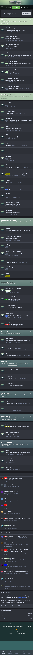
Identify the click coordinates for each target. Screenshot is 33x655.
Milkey (22, 600)
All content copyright (14, 633)
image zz (13, 160)
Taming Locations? (12, 276)
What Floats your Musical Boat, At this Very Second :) (17, 452)
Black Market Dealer (11, 247)
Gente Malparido (24, 596)
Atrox (6, 152)
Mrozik (15, 600)
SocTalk (7, 193)
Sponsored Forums (6, 332)
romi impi (16, 121)
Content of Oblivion (8, 512)
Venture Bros (19, 182)
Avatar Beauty (9, 267)
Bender (9, 599)
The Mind (7, 600)
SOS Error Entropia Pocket (12, 38)
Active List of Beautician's (12, 269)
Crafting (7, 245)
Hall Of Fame (8, 210)
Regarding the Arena (11, 189)
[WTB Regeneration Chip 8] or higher (13, 137)
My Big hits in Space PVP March (12, 212)
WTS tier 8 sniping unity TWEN (13, 505)
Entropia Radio (9, 383)
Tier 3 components (10, 565)
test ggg (7, 469)
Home (29, 626)
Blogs (6, 401)
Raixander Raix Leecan (17, 428)
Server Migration (9, 378)
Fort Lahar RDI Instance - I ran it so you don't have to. (18, 120)
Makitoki (15, 214)
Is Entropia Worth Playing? (11, 403)
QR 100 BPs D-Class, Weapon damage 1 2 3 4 (17, 518)
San (15, 48)
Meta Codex (8, 145)
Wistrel (28, 88)
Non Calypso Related (6, 442)
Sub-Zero (17, 300)
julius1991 (15, 326)
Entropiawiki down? (9, 372)
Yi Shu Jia (7, 410)
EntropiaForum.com (12, 365)
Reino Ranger (24, 145)
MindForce (8, 260)
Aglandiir (18, 436)
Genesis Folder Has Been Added (14, 105)
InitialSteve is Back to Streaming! (12, 204)
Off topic (7, 450)
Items (6, 134)
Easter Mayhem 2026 (11, 72)
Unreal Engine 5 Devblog (12, 88)
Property (7, 180)
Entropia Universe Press (11, 78)
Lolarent (22, 599)
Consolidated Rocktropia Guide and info (14, 434)
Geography (8, 156)
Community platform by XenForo (16, 632)
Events (7, 126)
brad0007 (28, 269)
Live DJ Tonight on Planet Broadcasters (14, 385)
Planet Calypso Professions (8, 220)
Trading (7, 322)
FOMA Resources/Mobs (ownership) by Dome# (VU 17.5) (18, 340)
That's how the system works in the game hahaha (16, 571)
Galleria (7, 408)
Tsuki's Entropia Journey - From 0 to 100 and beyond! (17, 230)
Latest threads (6, 532)
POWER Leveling (9, 113)
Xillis (6, 596)
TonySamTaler (22, 152)
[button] (2, 7)
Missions (7, 171)
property (7, 182)
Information (4, 20)
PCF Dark (12, 624)
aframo (18, 197)
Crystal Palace (9, 346)
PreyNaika (14, 82)
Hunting (7, 228)
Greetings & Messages (11, 458)
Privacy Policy (19, 626)
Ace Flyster (24, 262)
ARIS (6, 353)
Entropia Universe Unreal (12, 86)
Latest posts (6, 474)
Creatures (8, 150)
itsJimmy (14, 138)
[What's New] (28, 7)
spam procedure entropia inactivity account (15, 30)
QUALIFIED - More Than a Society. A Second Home (16, 196)
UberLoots (6, 494)
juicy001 (13, 462)
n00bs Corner (9, 118)
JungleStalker (15, 255)
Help (25, 626)
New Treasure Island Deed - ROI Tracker (14, 307)
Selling (5, 481)
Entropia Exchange (10, 305)
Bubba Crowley (20, 602)
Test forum (8, 467)
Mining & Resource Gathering (13, 236)
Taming (7, 273)
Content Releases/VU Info (12, 44)
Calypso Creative (5, 393)
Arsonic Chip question (10, 262)
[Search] (31, 7)
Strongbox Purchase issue (12, 299)
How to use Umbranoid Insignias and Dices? (17, 174)
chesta (9, 596)
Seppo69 (17, 73)
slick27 (18, 240)
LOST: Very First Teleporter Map (12, 167)
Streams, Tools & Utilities (12, 202)
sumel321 (11, 600)
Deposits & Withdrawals (11, 297)
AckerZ (29, 403)
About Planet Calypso (11, 36)
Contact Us (4, 626)
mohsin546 (29, 618)
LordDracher (17, 205)
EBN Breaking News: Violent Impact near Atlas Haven (19, 63)
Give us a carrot (11, 290)
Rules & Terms (11, 626)
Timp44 (14, 65)
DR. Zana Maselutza (16, 596)
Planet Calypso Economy (8, 282)
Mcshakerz (7, 602)
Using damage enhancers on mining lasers (17, 426)
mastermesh (29, 276)
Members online (7, 592)
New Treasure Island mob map (13, 158)
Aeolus (29, 247)
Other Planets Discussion (12, 432)
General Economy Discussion (13, 288)
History (7, 165)
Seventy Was (4, 597)
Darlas (19, 600)
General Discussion (10, 103)
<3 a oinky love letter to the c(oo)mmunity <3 (15, 461)
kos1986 (23, 372)
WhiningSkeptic (27, 189)
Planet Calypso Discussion (8, 94)
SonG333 (9, 597)
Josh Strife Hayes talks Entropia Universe (14, 80)
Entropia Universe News (11, 70)
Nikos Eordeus (13, 602)
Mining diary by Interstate (11, 238)
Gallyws (18, 469)
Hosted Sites (4, 361)
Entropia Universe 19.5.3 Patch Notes (13, 46)
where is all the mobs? (10, 349)
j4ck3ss (17, 31)
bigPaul (16, 309)
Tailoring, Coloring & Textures (13, 251)
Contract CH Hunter (20, 175)
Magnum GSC (4, 599)
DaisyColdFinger (19, 454)
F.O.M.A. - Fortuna (10, 338)
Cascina (26, 600)
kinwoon (28, 355)
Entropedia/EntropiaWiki (11, 369)
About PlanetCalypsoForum (12, 28)
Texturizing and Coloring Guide (13, 254)
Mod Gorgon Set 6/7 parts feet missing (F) (16, 536)
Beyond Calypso (5, 416)
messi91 (3, 596)
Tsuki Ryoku (19, 232)
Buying (5, 568)
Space (7, 424)
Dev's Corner (8, 53)
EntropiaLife (8, 376)
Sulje (25, 378)
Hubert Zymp (18, 56)
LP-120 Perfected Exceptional (14, 324)
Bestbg (2, 600)
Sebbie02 (28, 597)
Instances (8, 187)
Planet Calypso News (11, 61)
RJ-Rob (29, 167)
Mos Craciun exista (19, 130)
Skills (6, 143)
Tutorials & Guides (10, 111)
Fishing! (5, 498)
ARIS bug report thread (10, 355)
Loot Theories (9, 313)
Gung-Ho (19, 410)
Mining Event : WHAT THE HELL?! (13, 128)
